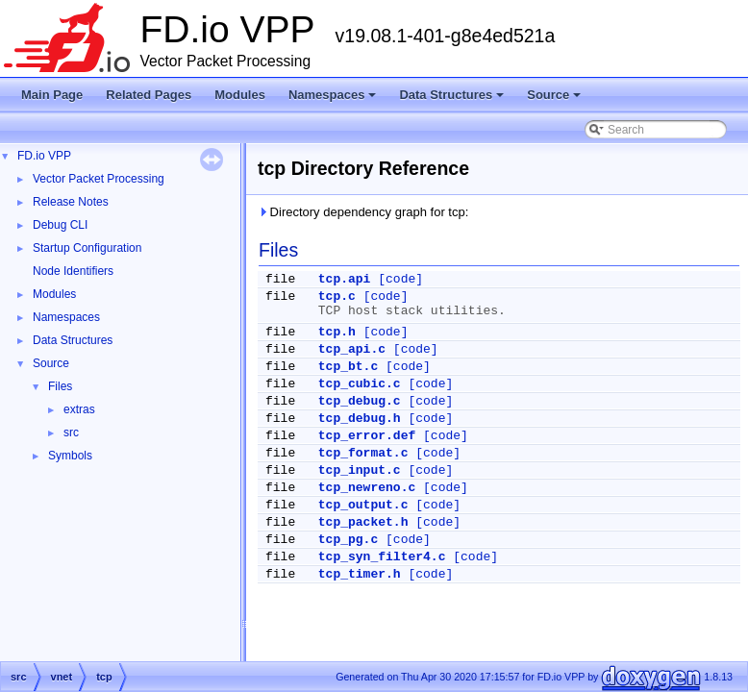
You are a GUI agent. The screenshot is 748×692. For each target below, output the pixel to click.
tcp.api (344, 279)
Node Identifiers (73, 271)
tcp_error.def (366, 436)
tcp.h (337, 332)
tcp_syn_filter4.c (382, 557)
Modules (239, 94)
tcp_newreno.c (366, 488)
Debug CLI (60, 225)
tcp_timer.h (359, 574)
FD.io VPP (44, 155)
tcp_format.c (363, 453)
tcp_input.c (359, 470)
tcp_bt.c (348, 366)
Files (60, 386)
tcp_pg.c (348, 539)
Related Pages (148, 94)
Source (555, 99)
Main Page (52, 94)
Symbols (70, 455)
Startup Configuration (87, 248)
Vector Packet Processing (98, 178)
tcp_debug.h (359, 418)
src (71, 432)
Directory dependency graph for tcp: (363, 212)
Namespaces (334, 99)
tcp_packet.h (363, 522)
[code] (400, 279)
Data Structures (453, 99)
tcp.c (337, 296)
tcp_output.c (363, 505)
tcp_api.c (352, 349)
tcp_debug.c (359, 401)
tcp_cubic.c (359, 384)
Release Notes (71, 202)
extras (79, 409)
